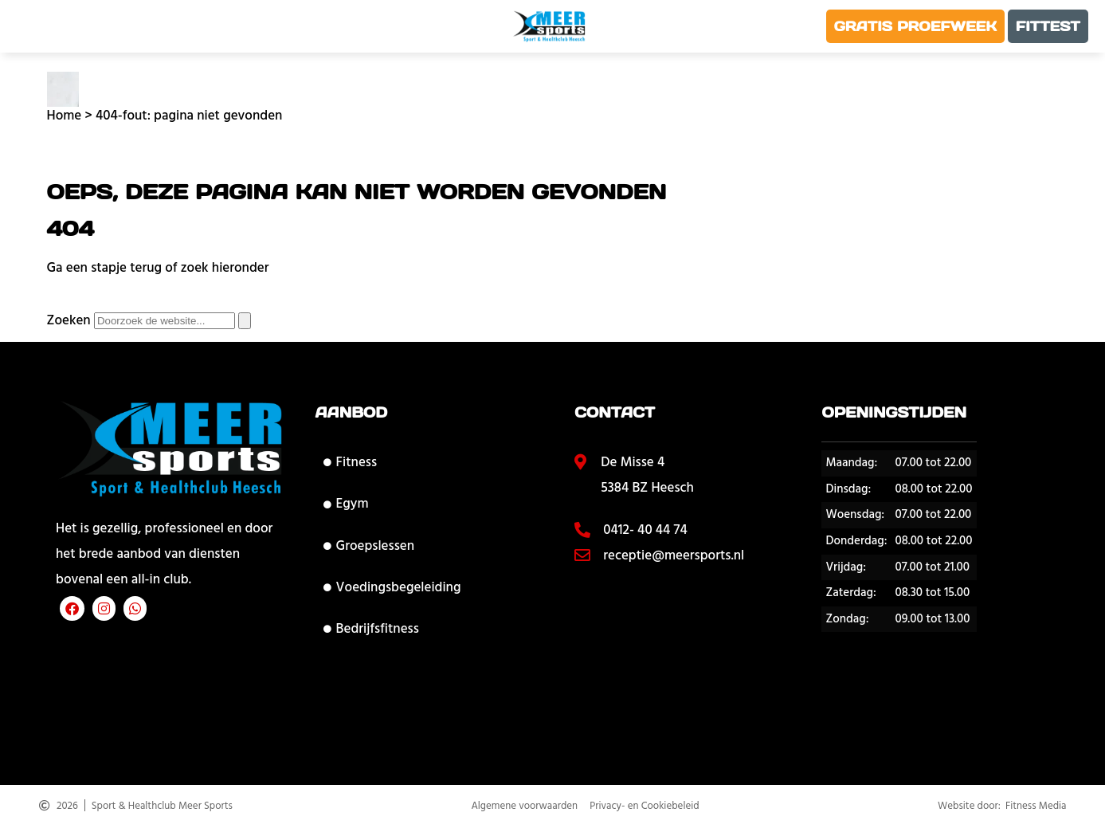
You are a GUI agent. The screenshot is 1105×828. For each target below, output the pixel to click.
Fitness (350, 462)
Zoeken (69, 320)
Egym (346, 503)
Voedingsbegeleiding (392, 587)
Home (64, 115)
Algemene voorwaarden (524, 807)
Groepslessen (368, 545)
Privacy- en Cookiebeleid (644, 807)
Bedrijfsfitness (371, 628)
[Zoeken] (244, 320)
